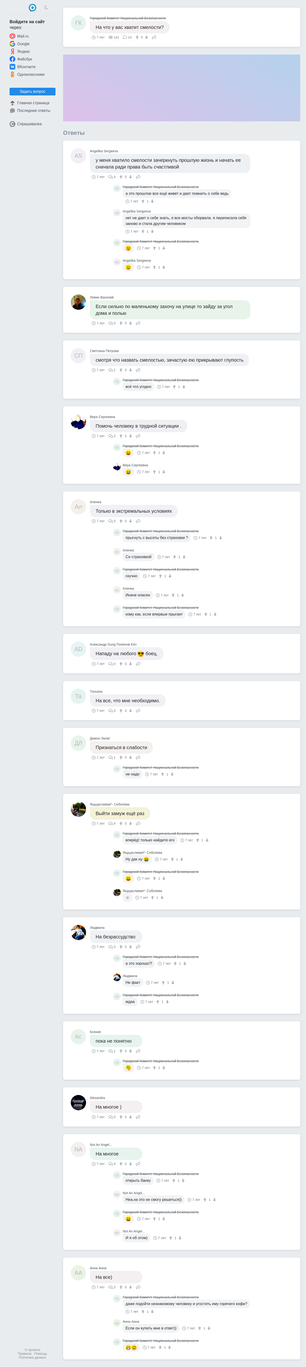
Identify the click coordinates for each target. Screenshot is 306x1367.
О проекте (32, 1350)
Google (20, 44)
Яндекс (20, 51)
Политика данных (32, 1357)
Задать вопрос (32, 91)
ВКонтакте (23, 67)
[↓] (146, 37)
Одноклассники (27, 74)
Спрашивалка (26, 124)
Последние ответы (30, 111)
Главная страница (29, 103)
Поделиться (154, 36)
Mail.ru (19, 36)
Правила (25, 1354)
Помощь (40, 1354)
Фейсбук (21, 59)
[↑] (138, 37)
